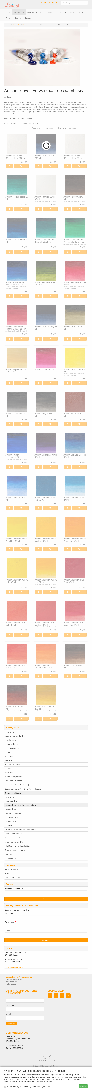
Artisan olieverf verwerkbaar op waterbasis (21, 805)
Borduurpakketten (11, 744)
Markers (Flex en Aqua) (14, 834)
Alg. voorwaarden (11, 869)
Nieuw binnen (10, 732)
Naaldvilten (9, 773)
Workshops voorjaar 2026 (14, 842)
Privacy (7, 873)
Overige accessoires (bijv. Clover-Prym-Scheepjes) (23, 789)
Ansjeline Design (11, 740)
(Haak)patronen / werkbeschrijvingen (18, 846)
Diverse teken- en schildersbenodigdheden (21, 829)
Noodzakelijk (10, 1087)
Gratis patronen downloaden (15, 850)
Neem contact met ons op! (14, 967)
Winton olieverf (11, 809)
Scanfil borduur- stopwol (13, 781)
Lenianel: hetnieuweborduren (15, 736)
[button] (53, 2)
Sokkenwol (9, 756)
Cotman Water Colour (13, 813)
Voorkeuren (22, 1087)
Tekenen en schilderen (13, 793)
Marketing (46, 1087)
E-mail (7, 931)
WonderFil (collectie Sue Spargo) (17, 785)
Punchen (8, 769)
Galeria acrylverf (11, 801)
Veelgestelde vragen (12, 877)
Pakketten (8, 854)
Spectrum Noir (11, 821)
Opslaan (83, 1086)
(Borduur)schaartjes (12, 748)
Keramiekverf (10, 797)
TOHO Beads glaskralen (14, 777)
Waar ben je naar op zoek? (15, 888)
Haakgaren (9, 760)
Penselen (9, 825)
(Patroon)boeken (11, 858)
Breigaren (8, 752)
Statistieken (35, 1087)
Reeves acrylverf (12, 817)
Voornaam (9, 913)
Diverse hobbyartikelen (13, 838)
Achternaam (9, 922)
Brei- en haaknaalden (12, 764)
